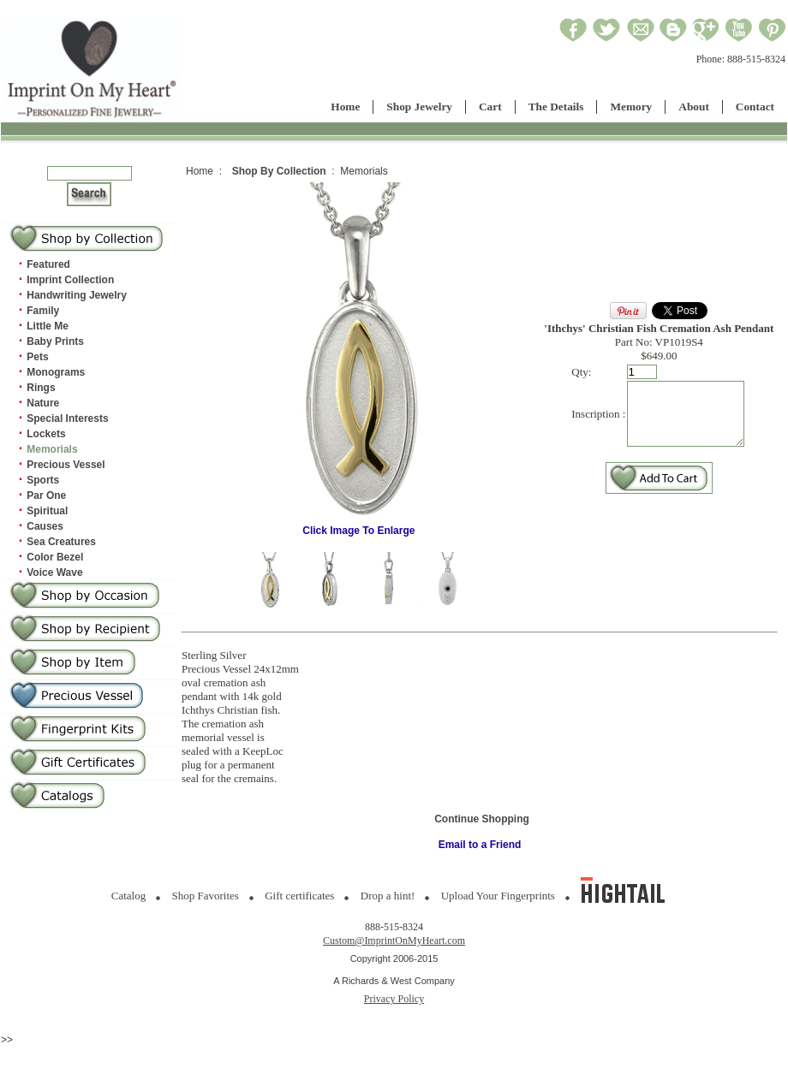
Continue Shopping (481, 819)
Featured (48, 264)
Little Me (48, 326)
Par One (46, 495)
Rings (41, 388)
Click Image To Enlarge (359, 526)
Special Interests (67, 418)
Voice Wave (54, 572)
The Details (556, 106)
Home (345, 106)
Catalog (128, 895)
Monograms (56, 372)
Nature (43, 403)
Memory (631, 106)
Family (43, 311)
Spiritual (47, 511)
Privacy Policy (394, 999)
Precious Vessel (65, 465)
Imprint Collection (70, 280)
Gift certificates (299, 895)
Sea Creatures (61, 542)
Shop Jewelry (419, 106)
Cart (490, 106)
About (693, 106)
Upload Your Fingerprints (498, 895)
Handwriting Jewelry (77, 295)
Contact (755, 106)
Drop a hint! (388, 895)
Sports (43, 480)
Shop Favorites (205, 895)
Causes (45, 526)
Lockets (46, 434)
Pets (37, 357)
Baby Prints (55, 341)
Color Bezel (55, 557)
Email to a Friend (480, 845)
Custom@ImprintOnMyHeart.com (394, 940)
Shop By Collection (279, 171)
